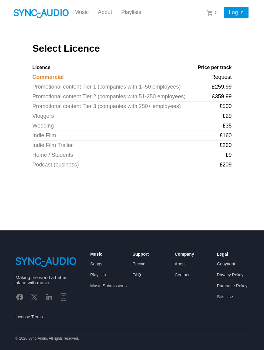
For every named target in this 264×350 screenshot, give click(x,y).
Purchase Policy (232, 285)
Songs (96, 263)
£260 (225, 145)
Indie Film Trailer (53, 145)
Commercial (48, 77)
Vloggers (43, 116)
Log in (236, 12)
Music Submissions (108, 285)
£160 (225, 135)
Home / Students (53, 155)
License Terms (29, 316)
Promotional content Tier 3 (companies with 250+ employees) (107, 106)
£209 (225, 165)
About (105, 12)
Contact (182, 274)
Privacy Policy (230, 274)
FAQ (136, 274)
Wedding (43, 126)
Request (221, 77)
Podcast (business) (56, 165)
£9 (228, 155)
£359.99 (221, 96)
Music (81, 12)
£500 (225, 106)
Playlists (131, 12)
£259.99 (221, 87)
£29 (226, 116)
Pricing (139, 263)
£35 (226, 126)
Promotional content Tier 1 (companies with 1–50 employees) (107, 87)
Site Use (225, 296)
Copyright (226, 263)
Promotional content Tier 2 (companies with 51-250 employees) (109, 96)
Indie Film (44, 135)
